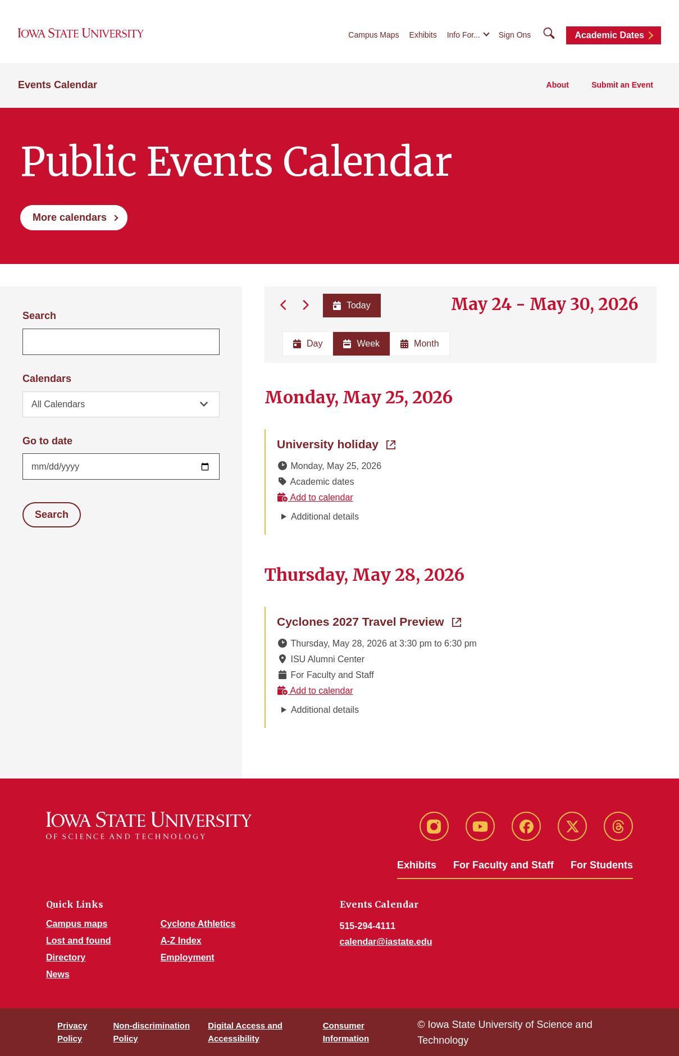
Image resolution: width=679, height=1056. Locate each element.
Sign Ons (515, 34)
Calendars (46, 378)
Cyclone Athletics (198, 923)
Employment (188, 957)
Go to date (47, 441)
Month (419, 343)
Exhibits (423, 34)
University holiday (336, 443)
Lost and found (78, 940)
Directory (65, 957)
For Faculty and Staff (503, 865)
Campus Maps (373, 34)
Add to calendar (315, 497)
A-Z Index (181, 940)
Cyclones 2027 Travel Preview (369, 620)
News (58, 974)
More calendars (70, 217)
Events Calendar (57, 84)
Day (307, 343)
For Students (602, 865)
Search (39, 315)
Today (351, 305)
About (557, 84)
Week (361, 343)
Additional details (325, 516)
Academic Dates (609, 35)
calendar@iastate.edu (386, 941)
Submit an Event (622, 84)
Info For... (463, 34)
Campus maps (76, 923)
